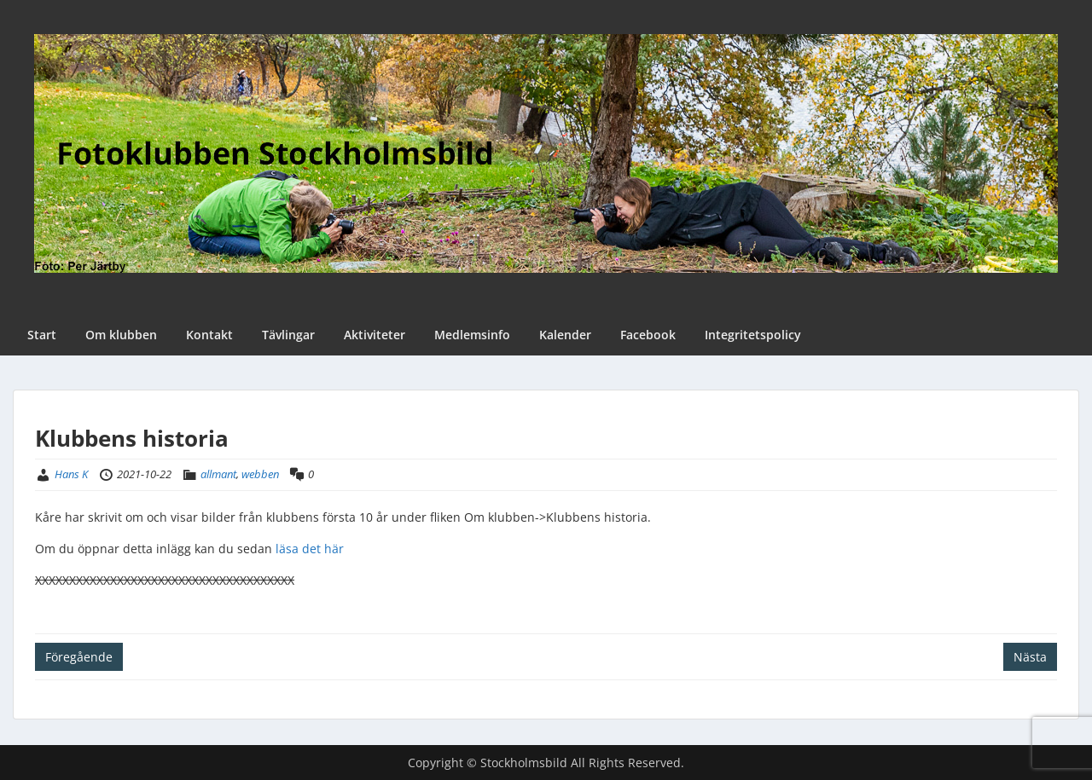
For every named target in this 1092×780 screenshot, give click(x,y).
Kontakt (209, 334)
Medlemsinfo (472, 334)
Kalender (565, 334)
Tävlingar (288, 334)
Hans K (71, 474)
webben (260, 474)
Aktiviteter (374, 334)
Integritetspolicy (753, 334)
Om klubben (121, 334)
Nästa (1030, 657)
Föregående (79, 657)
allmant (218, 474)
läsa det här (310, 548)
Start (41, 334)
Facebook (648, 334)
